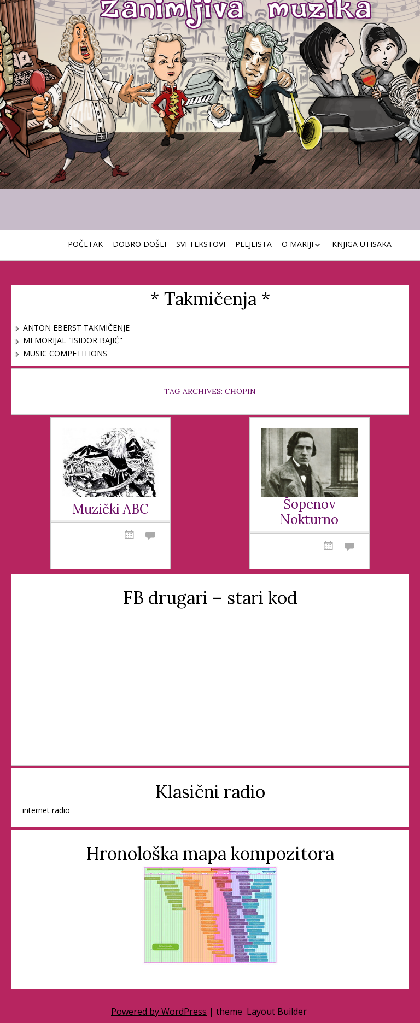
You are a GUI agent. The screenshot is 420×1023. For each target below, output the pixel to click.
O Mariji (297, 244)
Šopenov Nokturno (309, 512)
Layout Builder (277, 1012)
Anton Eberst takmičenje (76, 327)
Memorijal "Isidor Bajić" (72, 340)
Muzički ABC (110, 510)
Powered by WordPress (159, 1012)
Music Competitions (65, 353)
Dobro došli (139, 244)
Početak (85, 244)
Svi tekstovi (200, 244)
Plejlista (253, 244)
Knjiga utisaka (362, 244)
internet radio (46, 810)
